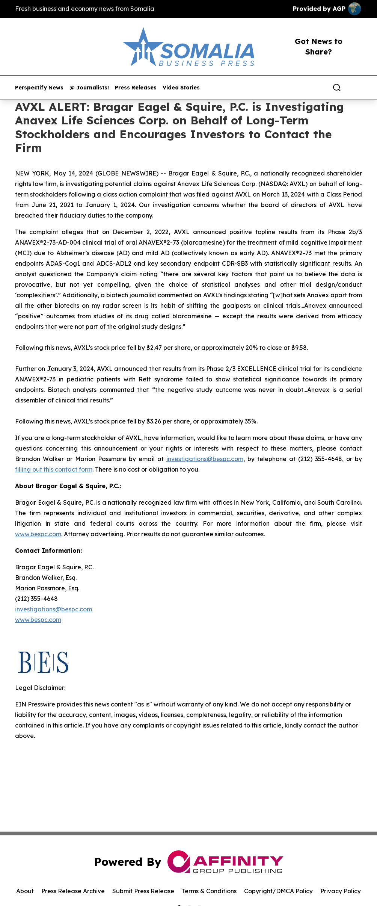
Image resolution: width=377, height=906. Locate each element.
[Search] (337, 87)
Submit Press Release (143, 891)
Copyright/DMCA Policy (278, 891)
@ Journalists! (89, 88)
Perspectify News (39, 88)
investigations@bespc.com (204, 459)
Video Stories (181, 88)
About (25, 891)
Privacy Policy (340, 891)
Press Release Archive (73, 891)
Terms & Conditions (209, 891)
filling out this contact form (53, 469)
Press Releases (136, 88)
